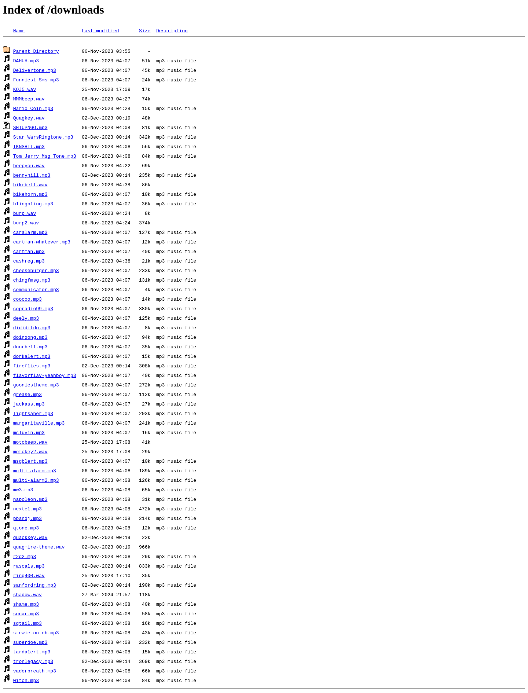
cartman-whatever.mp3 (41, 242)
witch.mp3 (26, 681)
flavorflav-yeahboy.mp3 (44, 376)
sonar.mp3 (26, 614)
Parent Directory (36, 52)
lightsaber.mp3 (33, 414)
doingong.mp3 (30, 338)
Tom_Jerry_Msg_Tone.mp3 (44, 157)
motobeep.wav (30, 443)
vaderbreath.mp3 (34, 671)
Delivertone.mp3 (34, 71)
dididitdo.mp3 (31, 328)
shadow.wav (27, 595)
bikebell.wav (30, 185)
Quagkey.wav (29, 118)
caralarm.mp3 (30, 233)
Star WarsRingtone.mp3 (43, 138)
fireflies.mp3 (31, 366)
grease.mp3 (27, 395)
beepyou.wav (29, 166)
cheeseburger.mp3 (36, 271)
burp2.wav (26, 223)
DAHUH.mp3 (26, 61)
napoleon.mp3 (30, 500)
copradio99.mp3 (33, 309)
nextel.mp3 (27, 509)
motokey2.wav (30, 452)
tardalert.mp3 (31, 652)
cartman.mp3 (29, 252)
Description (172, 30)
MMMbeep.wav (29, 99)
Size (144, 30)
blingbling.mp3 (33, 204)
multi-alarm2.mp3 (36, 481)
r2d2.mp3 (24, 557)
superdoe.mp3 (30, 643)
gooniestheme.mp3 (36, 385)
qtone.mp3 (26, 528)
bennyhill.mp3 (31, 176)
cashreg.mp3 (29, 261)
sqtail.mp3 (27, 624)
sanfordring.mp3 (34, 586)
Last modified (100, 30)
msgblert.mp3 (30, 462)
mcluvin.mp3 (29, 433)
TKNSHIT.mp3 (29, 147)
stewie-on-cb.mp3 (36, 633)
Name (19, 30)
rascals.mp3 (29, 567)
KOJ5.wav (24, 90)
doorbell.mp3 (30, 347)
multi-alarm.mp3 (34, 471)
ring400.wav (29, 576)
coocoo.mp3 (27, 300)
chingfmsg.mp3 (31, 281)
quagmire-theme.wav (39, 547)
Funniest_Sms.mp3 (36, 80)
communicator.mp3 (36, 290)
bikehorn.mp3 (30, 195)
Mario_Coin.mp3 (33, 109)
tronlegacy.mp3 (33, 662)
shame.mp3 (26, 605)
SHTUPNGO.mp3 (30, 128)
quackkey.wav (30, 538)
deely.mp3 (26, 319)
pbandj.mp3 (27, 519)
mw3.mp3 (23, 490)
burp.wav (24, 214)
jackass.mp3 (29, 405)
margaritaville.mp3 (39, 424)
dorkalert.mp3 (31, 357)
